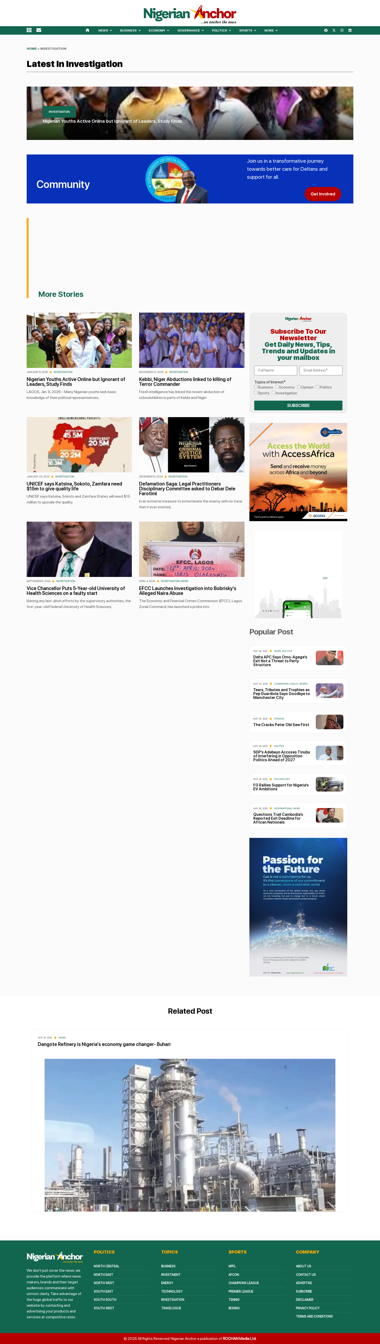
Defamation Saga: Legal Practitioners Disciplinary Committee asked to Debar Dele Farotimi (187, 488)
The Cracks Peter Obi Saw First (281, 724)
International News (287, 808)
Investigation (63, 372)
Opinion (307, 387)
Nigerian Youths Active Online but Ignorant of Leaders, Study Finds (112, 121)
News (184, 581)
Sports (263, 393)
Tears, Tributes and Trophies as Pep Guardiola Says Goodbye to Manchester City (281, 694)
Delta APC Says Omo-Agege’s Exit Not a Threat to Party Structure (280, 661)
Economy (287, 387)
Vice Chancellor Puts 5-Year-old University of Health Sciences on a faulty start (76, 590)
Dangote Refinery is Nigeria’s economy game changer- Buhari (104, 1044)
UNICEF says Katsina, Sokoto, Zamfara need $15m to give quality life (74, 486)
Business (265, 387)
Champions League (286, 683)
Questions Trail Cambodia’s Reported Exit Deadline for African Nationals (278, 818)
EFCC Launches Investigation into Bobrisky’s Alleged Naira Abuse (187, 590)
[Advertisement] (195, 254)
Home (32, 48)
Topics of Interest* (269, 382)
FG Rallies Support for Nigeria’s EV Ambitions (281, 787)
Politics (326, 387)
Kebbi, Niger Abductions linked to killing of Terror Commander (185, 381)
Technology (282, 778)
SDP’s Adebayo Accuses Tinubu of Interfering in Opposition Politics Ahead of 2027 (281, 756)
